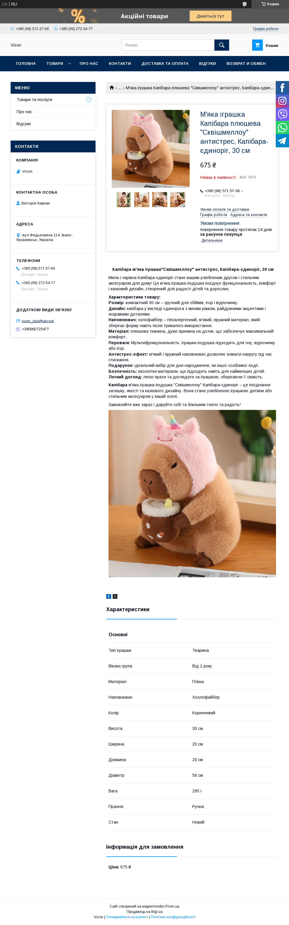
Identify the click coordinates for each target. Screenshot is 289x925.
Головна (26, 63)
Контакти (120, 63)
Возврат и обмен (246, 63)
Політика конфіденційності (173, 917)
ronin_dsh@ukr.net (38, 321)
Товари (54, 63)
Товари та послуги (34, 99)
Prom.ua (172, 906)
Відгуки (207, 63)
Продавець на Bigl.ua (144, 912)
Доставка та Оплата (165, 63)
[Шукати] (221, 45)
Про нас (89, 63)
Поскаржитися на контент (127, 917)
